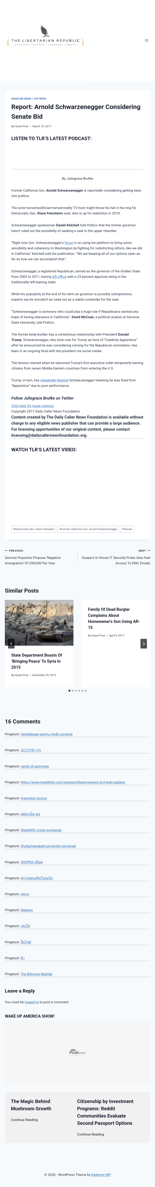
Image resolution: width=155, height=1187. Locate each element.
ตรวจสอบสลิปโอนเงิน (37, 878)
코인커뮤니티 (31, 750)
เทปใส (25, 926)
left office (59, 277)
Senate (127, 529)
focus (69, 243)
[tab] (69, 691)
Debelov (27, 910)
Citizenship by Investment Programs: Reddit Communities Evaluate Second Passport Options (105, 1112)
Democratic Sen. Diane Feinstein (33, 529)
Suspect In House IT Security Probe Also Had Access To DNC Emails (115, 556)
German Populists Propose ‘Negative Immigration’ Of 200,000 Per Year (39, 556)
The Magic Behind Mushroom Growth (31, 1105)
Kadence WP (101, 1175)
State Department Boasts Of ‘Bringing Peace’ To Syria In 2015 (36, 661)
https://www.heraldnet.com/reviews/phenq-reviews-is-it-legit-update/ (73, 782)
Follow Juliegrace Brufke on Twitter (42, 398)
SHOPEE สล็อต (32, 862)
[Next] (143, 644)
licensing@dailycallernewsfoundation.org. (49, 435)
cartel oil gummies (35, 766)
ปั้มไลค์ (26, 942)
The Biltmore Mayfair (36, 974)
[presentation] (39, 623)
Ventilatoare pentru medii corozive (46, 734)
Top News (40, 98)
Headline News (21, 98)
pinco (25, 894)
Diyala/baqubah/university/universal (48, 846)
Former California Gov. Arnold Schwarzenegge (88, 529)
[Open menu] (146, 40)
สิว (23, 958)
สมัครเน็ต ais (30, 814)
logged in (32, 1002)
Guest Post (21, 126)
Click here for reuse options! (32, 406)
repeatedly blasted (54, 380)
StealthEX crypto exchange (41, 830)
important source (34, 798)
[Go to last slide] (11, 644)
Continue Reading (24, 1120)
